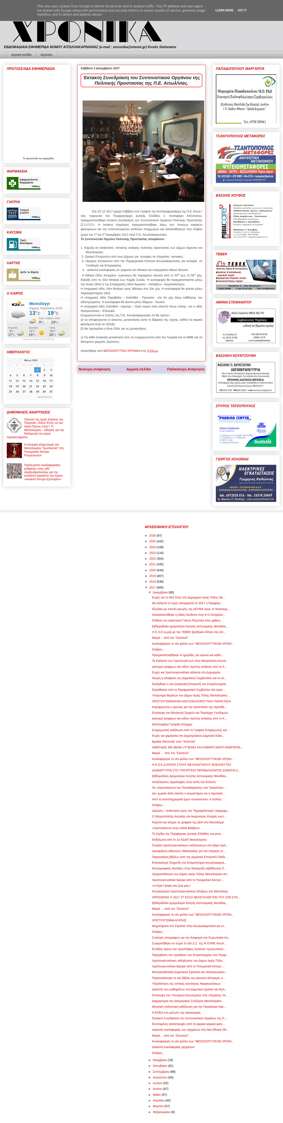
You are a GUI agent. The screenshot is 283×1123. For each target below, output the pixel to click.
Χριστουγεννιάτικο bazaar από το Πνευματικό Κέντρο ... (188, 880)
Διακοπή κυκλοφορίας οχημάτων (173, 1047)
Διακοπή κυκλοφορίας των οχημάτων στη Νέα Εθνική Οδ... (190, 1029)
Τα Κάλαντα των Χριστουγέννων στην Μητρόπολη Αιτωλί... (190, 660)
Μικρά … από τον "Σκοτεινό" (170, 753)
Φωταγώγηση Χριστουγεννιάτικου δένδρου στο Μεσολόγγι (190, 891)
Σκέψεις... (158, 649)
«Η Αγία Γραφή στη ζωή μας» (171, 885)
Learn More (224, 10)
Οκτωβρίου (160, 1065)
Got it (242, 10)
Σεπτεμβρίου (161, 1071)
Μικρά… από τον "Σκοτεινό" (170, 637)
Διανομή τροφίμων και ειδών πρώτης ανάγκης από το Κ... (189, 666)
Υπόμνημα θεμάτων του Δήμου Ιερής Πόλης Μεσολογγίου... (191, 695)
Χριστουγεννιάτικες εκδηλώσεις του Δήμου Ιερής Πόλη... (188, 960)
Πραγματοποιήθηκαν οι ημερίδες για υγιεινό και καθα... (187, 655)
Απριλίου (159, 1100)
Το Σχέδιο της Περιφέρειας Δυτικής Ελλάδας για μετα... (187, 833)
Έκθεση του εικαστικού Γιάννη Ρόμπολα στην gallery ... (188, 620)
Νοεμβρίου (160, 1060)
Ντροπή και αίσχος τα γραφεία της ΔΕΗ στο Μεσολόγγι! (188, 822)
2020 (153, 570)
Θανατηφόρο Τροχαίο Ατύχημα (172, 724)
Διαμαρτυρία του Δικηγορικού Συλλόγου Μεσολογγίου (187, 1001)
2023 (153, 553)
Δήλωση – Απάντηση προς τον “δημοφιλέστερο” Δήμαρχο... (191, 810)
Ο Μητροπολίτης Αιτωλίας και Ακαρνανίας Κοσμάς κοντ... (189, 816)
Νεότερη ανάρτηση (94, 369)
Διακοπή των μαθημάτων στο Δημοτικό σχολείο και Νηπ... (189, 989)
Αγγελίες (47, 54)
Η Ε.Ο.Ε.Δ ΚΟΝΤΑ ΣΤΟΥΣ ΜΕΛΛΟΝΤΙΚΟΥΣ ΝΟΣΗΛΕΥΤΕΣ (191, 764)
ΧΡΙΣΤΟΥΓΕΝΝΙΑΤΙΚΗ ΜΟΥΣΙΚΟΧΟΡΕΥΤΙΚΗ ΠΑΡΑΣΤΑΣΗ (191, 701)
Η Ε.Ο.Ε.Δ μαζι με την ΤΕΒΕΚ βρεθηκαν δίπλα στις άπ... (189, 632)
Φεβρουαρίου (162, 1112)
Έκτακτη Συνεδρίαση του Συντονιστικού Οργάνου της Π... (189, 1018)
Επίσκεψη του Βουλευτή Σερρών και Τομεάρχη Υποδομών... (191, 712)
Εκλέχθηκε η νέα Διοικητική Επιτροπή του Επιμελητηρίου (189, 684)
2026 (153, 535)
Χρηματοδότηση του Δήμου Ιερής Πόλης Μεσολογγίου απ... (190, 874)
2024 (153, 547)
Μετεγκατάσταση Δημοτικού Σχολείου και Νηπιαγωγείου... (189, 972)
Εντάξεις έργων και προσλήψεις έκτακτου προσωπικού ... (189, 949)
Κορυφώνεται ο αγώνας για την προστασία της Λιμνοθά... (189, 707)
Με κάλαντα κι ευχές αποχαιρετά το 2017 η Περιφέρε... (187, 603)
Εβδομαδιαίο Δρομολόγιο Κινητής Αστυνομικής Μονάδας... (190, 626)
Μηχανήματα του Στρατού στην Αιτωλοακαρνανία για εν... (189, 926)
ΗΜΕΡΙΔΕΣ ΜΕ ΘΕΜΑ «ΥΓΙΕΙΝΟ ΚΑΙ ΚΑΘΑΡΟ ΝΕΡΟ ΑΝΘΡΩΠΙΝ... (197, 747)
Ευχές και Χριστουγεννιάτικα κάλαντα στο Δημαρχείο (186, 672)
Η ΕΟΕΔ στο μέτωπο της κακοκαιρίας (176, 1012)
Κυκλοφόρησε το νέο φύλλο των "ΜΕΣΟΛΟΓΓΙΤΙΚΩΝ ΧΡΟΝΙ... (193, 643)
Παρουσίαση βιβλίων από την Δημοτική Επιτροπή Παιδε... (189, 857)
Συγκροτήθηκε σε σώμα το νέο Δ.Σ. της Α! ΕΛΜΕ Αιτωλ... (189, 943)
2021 (153, 564)
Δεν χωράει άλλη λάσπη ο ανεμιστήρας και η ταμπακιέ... (188, 793)
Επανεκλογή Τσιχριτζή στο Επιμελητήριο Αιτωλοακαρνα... (189, 862)
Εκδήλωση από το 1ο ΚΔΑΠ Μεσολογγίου (179, 839)
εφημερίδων (48, 158)
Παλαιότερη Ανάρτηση (185, 369)
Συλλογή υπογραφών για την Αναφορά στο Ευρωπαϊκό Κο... (191, 937)
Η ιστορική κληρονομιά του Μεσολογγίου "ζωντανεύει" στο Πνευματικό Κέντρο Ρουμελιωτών (44, 450)
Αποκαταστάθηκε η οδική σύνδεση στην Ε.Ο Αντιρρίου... (188, 614)
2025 (153, 541)
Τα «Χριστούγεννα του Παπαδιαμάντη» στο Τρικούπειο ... (189, 787)
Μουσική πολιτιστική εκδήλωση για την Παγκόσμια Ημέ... (189, 1006)
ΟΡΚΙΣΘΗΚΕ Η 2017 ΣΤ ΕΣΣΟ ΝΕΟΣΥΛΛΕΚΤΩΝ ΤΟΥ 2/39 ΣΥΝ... (196, 897)
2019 (153, 576)
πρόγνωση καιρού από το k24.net (38, 339)
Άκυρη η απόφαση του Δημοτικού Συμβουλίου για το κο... (189, 678)
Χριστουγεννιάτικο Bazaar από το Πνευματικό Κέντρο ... (188, 966)
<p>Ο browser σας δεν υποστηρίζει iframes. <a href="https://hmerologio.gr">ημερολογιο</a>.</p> (30, 379)
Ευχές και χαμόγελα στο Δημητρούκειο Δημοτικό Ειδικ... (188, 735)
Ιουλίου (158, 1083)
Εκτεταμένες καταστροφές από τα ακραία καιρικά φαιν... (188, 1024)
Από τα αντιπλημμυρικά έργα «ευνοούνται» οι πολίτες (187, 799)
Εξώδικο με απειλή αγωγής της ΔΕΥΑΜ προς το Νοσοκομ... (191, 609)
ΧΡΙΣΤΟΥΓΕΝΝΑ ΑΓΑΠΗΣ (169, 920)
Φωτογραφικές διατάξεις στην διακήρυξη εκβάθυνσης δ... (189, 868)
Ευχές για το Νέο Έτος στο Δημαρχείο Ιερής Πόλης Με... (188, 597)
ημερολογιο (45, 396)
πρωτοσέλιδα (32, 158)
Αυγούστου (160, 1077)
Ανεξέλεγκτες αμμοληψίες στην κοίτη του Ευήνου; (184, 782)
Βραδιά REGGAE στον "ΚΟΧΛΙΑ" (174, 741)
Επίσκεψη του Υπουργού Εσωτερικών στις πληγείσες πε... (190, 995)
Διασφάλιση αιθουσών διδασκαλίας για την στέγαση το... (189, 851)
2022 (153, 558)
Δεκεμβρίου (161, 592)
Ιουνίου (158, 1088)
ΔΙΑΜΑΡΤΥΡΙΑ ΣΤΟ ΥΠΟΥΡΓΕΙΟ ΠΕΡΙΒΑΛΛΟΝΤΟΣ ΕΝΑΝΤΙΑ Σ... (196, 770)
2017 (153, 587)
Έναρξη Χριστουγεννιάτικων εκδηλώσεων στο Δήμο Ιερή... (190, 845)
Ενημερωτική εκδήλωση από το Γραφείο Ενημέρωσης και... (190, 730)
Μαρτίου (159, 1106)
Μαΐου (157, 1094)
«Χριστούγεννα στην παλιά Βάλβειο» (176, 828)
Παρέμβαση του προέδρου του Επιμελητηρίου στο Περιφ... (190, 955)
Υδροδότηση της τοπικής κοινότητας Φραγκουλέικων (186, 983)
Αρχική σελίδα (21, 54)
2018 (153, 581)
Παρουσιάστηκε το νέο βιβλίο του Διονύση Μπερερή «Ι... (188, 978)
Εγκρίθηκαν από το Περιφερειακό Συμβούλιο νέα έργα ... (189, 689)
